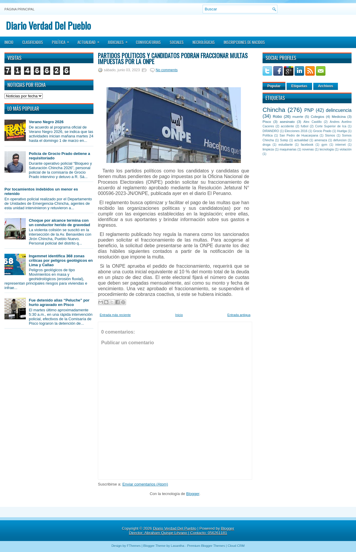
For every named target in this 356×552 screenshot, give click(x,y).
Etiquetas (299, 86)
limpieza (268, 149)
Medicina (339, 116)
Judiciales (119, 40)
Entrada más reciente (115, 315)
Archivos (325, 86)
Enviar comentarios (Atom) (145, 484)
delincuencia (339, 110)
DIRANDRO (271, 131)
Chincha (274, 109)
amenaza (320, 140)
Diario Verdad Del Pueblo (48, 25)
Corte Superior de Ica (330, 126)
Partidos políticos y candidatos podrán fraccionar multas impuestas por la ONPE (173, 58)
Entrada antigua (238, 315)
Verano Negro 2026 (46, 122)
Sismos (330, 135)
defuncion (340, 140)
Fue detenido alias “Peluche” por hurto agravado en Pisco (59, 302)
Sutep (284, 140)
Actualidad (90, 40)
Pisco (267, 121)
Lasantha (177, 546)
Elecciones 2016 (296, 131)
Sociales (177, 42)
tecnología (327, 149)
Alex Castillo (312, 121)
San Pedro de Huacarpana (298, 135)
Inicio (8, 42)
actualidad (301, 140)
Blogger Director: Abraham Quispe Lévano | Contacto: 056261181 (181, 530)
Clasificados (32, 42)
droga (267, 144)
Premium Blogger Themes (206, 546)
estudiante (286, 144)
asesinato (287, 121)
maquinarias (288, 149)
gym (325, 144)
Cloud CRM (236, 546)
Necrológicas (204, 42)
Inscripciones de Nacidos (244, 42)
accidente (287, 126)
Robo (277, 116)
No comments (167, 70)
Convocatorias (148, 42)
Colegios (317, 116)
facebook (307, 144)
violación (346, 149)
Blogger (192, 493)
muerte (298, 116)
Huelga (342, 131)
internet (340, 144)
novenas (308, 149)
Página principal (19, 9)
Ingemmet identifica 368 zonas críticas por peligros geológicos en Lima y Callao (61, 260)
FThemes (134, 546)
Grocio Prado (322, 131)
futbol (304, 126)
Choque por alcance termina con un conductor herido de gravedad (59, 222)
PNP (309, 110)
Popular (274, 86)
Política (62, 40)
